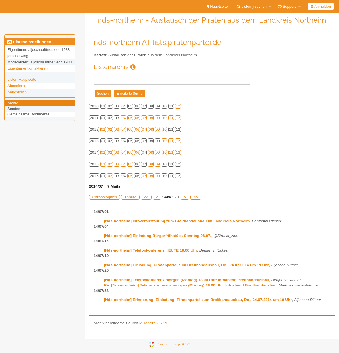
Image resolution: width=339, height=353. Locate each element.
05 (130, 118)
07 (144, 118)
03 (117, 129)
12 (178, 106)
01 (103, 129)
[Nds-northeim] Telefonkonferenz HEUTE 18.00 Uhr (150, 250)
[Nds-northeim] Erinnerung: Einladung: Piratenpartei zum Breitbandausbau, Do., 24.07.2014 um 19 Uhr (198, 300)
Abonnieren (16, 86)
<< (146, 197)
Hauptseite (217, 6)
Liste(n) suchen (252, 6)
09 (158, 118)
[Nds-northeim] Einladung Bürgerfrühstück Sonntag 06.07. (157, 236)
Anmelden (321, 6)
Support (287, 6)
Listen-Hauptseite (21, 79)
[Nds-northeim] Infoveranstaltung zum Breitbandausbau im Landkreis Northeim (177, 221)
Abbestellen (17, 92)
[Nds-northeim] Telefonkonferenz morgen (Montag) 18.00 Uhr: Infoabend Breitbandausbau (186, 280)
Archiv (12, 103)
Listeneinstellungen (29, 42)
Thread (130, 197)
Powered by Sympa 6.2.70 (173, 344)
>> (195, 197)
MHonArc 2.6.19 (153, 323)
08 (151, 118)
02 (110, 129)
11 (171, 118)
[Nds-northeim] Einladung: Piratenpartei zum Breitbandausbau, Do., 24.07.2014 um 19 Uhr (186, 265)
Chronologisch (104, 197)
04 (123, 118)
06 (137, 118)
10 (164, 118)
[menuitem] (217, 6)
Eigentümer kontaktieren (27, 68)
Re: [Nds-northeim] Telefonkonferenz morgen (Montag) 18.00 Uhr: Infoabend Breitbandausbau (190, 285)
